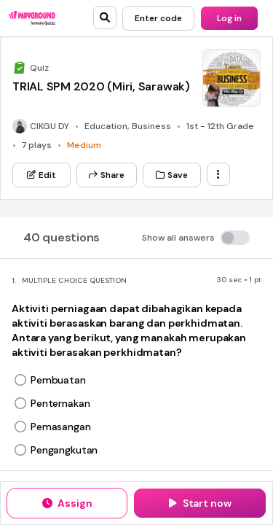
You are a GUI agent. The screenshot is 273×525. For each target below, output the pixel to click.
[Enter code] (158, 18)
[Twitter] (139, 154)
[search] (104, 17)
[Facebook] (166, 154)
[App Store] (99, 107)
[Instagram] (190, 154)
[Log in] (229, 18)
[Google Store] (186, 107)
